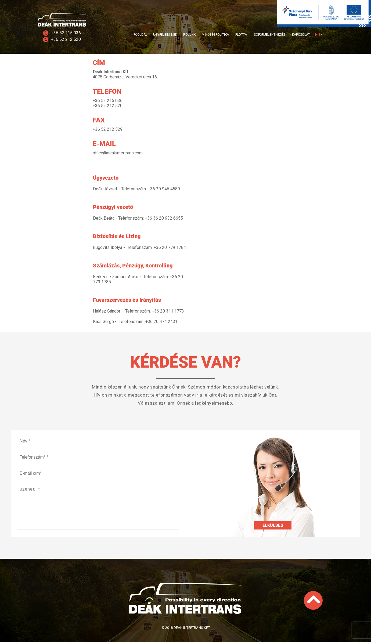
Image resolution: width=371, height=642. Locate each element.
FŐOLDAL (140, 35)
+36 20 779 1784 (170, 247)
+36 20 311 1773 (168, 311)
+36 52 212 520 (66, 39)
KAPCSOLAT (301, 35)
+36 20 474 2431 (161, 321)
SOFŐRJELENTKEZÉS (269, 35)
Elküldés (272, 525)
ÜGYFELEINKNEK (165, 35)
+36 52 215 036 (66, 32)
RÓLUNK (189, 35)
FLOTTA (241, 35)
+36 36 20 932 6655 (164, 218)
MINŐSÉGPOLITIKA (215, 35)
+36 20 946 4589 (164, 188)
